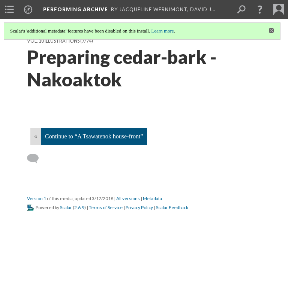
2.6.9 (79, 207)
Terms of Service (106, 207)
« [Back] (35, 136)
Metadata (152, 198)
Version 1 (36, 198)
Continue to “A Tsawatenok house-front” (94, 136)
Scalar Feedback (172, 207)
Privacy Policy (139, 207)
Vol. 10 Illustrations (53, 41)
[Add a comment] (36, 158)
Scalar (66, 207)
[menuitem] (9, 9)
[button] (259, 9)
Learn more (162, 31)
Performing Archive (75, 9)
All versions (128, 198)
